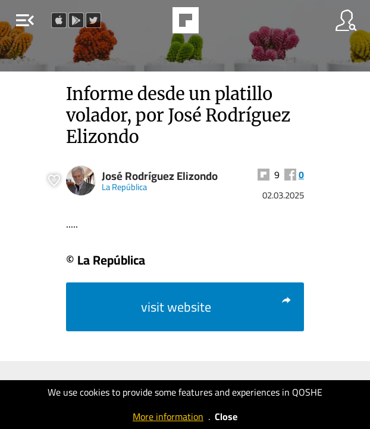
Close (226, 416)
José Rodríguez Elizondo (160, 176)
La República (124, 187)
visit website (216, 306)
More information (168, 416)
